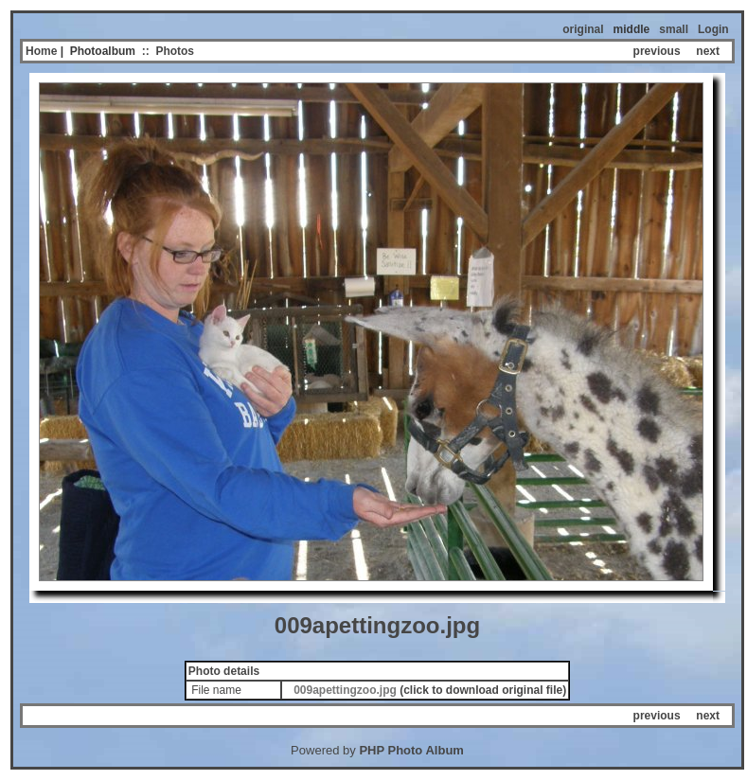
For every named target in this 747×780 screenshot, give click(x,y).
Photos (174, 51)
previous (657, 51)
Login (713, 29)
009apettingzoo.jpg (345, 690)
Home (41, 51)
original (582, 29)
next (708, 51)
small (673, 29)
